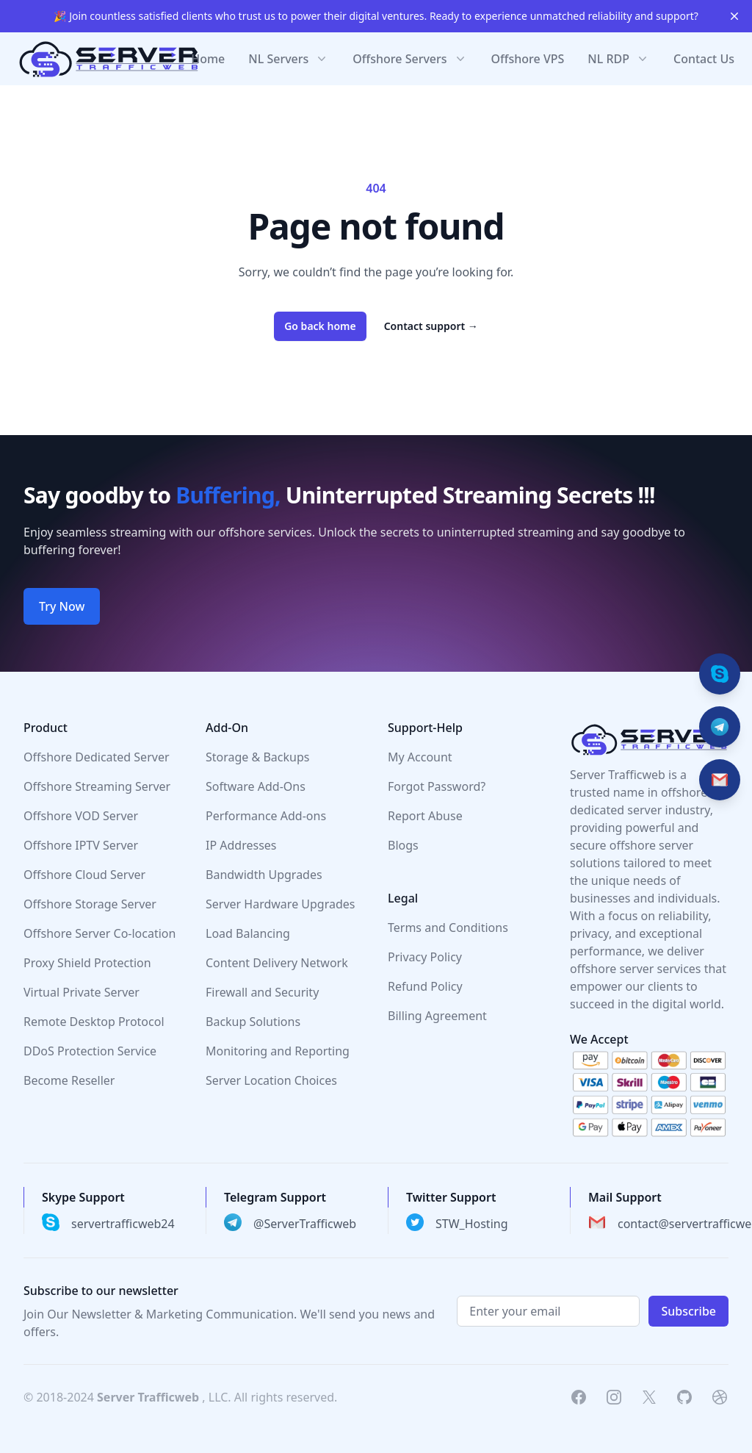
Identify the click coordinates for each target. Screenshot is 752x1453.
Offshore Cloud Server (84, 875)
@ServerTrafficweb (304, 1224)
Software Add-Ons (256, 786)
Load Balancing (248, 933)
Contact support (431, 326)
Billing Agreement (437, 1016)
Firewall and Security (262, 992)
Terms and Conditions (448, 927)
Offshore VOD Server (81, 816)
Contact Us (703, 59)
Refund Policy (425, 986)
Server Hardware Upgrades (280, 904)
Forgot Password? (436, 786)
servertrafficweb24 (123, 1224)
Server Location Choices (271, 1080)
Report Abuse (425, 816)
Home (208, 59)
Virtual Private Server (82, 992)
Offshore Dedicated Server (97, 757)
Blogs (403, 845)
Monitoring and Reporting (278, 1051)
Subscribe (688, 1311)
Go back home (320, 326)
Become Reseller (69, 1080)
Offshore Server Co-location (100, 933)
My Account (420, 757)
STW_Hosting (471, 1224)
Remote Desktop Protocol (94, 1021)
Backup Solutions (253, 1021)
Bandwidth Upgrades (264, 875)
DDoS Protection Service (90, 1051)
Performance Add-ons (266, 816)
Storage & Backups (257, 757)
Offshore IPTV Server (81, 845)
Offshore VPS (528, 59)
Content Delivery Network (277, 963)
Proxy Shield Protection (87, 963)
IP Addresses (241, 845)
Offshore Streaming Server (97, 786)
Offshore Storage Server (90, 904)
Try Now (61, 606)
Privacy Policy (425, 957)
